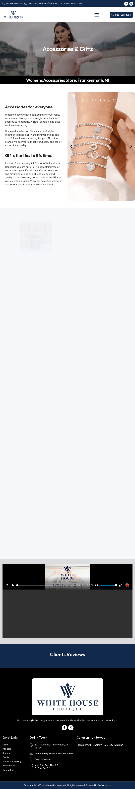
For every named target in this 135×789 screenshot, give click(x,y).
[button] (96, 14)
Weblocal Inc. (104, 785)
